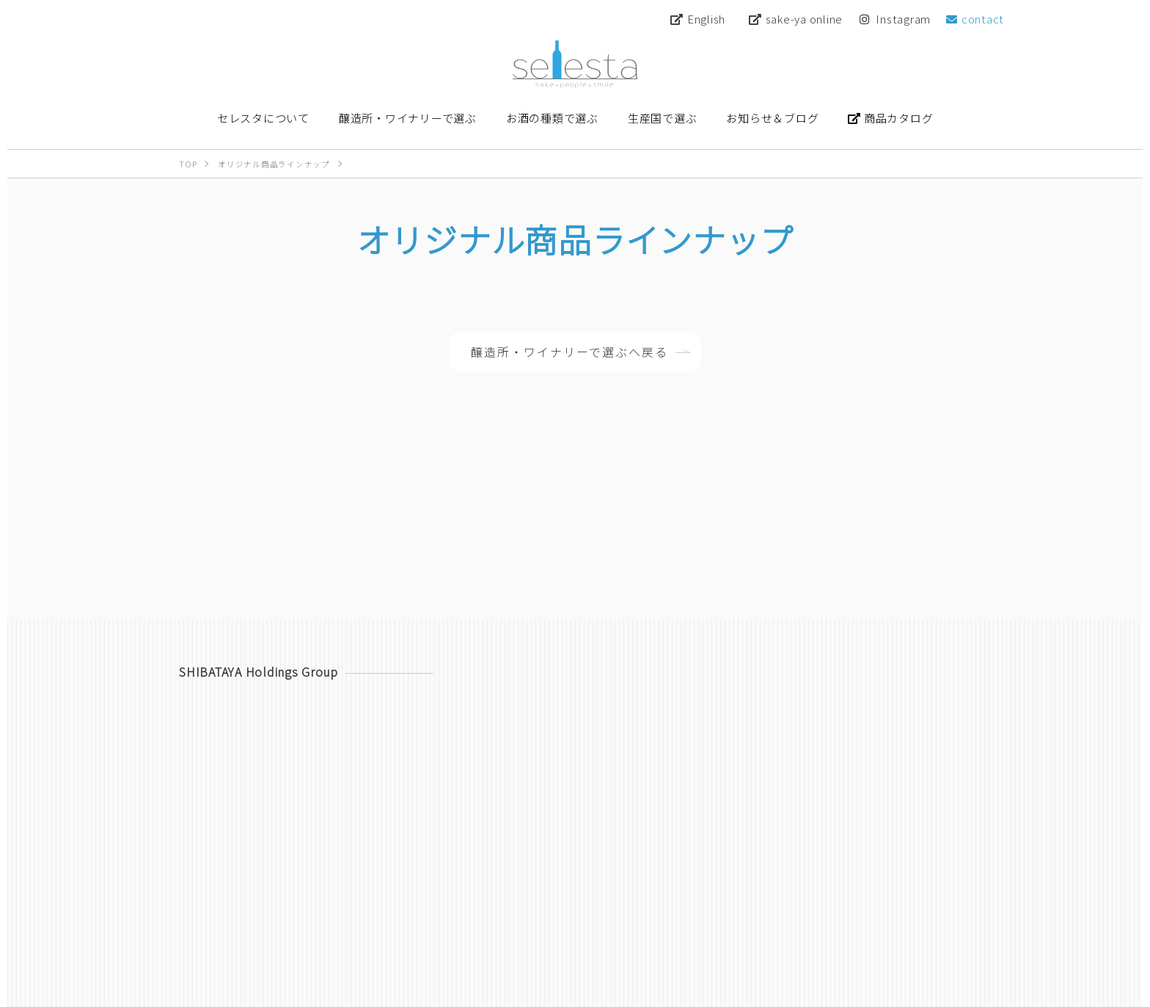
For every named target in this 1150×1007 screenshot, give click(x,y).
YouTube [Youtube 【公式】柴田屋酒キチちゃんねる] (865, 904)
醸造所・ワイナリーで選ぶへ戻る (569, 353)
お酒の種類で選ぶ (734, 937)
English (697, 18)
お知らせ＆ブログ (925, 937)
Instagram (895, 18)
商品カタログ (582, 904)
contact (975, 18)
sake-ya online (796, 18)
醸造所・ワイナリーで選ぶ (604, 937)
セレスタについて (474, 937)
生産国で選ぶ (830, 937)
